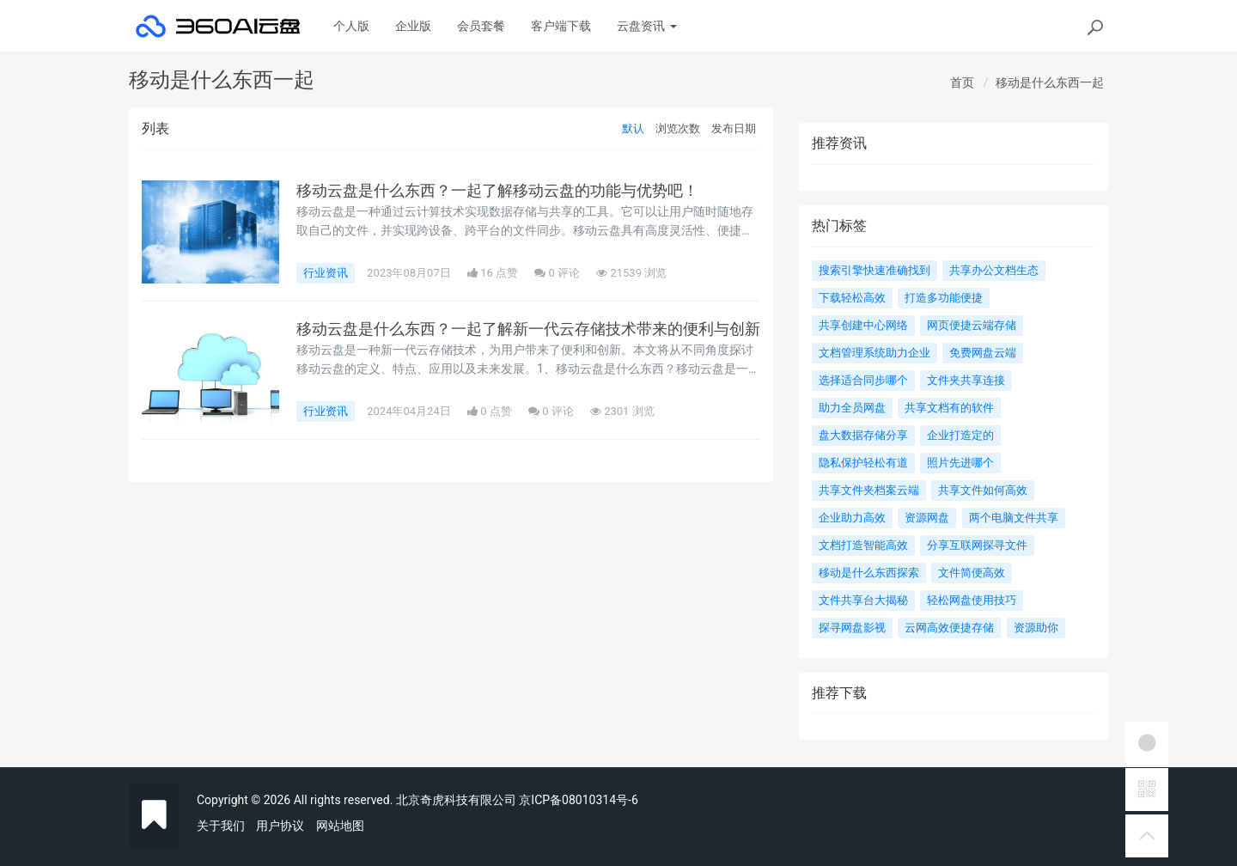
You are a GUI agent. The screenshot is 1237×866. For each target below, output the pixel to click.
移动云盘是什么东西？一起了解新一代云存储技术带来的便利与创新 (528, 329)
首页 (962, 82)
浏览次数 (677, 128)
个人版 (351, 26)
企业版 (413, 26)
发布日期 (733, 128)
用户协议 (280, 825)
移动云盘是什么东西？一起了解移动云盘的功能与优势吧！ (497, 190)
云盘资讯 (646, 26)
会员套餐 (481, 26)
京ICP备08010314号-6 (578, 800)
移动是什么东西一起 (1050, 82)
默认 (633, 128)
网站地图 (340, 825)
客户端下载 (561, 26)
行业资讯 (325, 272)
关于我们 (221, 825)
